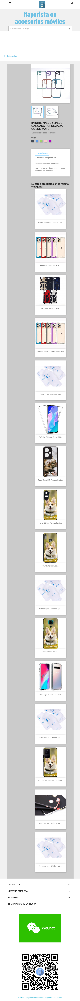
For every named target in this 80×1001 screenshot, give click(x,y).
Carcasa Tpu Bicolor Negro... (50, 823)
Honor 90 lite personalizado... (50, 523)
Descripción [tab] (42, 153)
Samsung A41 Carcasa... (50, 308)
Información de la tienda (22, 904)
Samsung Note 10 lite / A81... (50, 866)
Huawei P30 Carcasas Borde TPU (50, 351)
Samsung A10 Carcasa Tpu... (50, 609)
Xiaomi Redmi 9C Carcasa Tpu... (50, 223)
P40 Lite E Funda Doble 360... (50, 437)
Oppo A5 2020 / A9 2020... (50, 266)
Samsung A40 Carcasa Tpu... (50, 737)
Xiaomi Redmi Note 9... (51, 652)
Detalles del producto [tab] (46, 158)
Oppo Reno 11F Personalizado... (50, 480)
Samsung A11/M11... (51, 566)
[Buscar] (40, 28)
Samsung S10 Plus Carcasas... (51, 695)
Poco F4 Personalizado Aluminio (50, 780)
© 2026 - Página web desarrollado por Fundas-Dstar (40, 998)
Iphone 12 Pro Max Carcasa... (50, 394)
